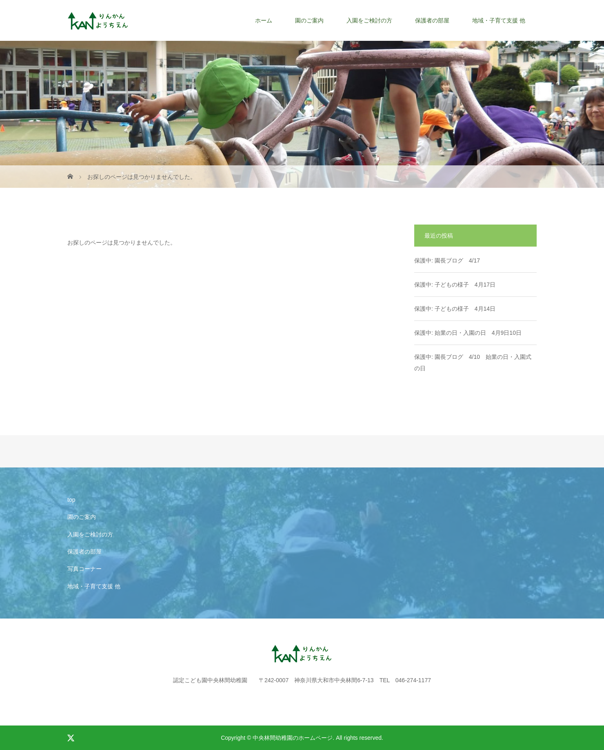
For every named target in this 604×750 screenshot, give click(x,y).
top (71, 499)
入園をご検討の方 (369, 20)
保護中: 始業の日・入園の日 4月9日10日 (468, 332)
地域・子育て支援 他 (498, 20)
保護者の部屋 (432, 20)
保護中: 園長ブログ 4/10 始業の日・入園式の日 (472, 363)
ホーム (263, 20)
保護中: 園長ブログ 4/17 (447, 260)
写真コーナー (84, 568)
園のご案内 (309, 20)
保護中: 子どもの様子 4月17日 (454, 284)
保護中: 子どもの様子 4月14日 (457, 308)
